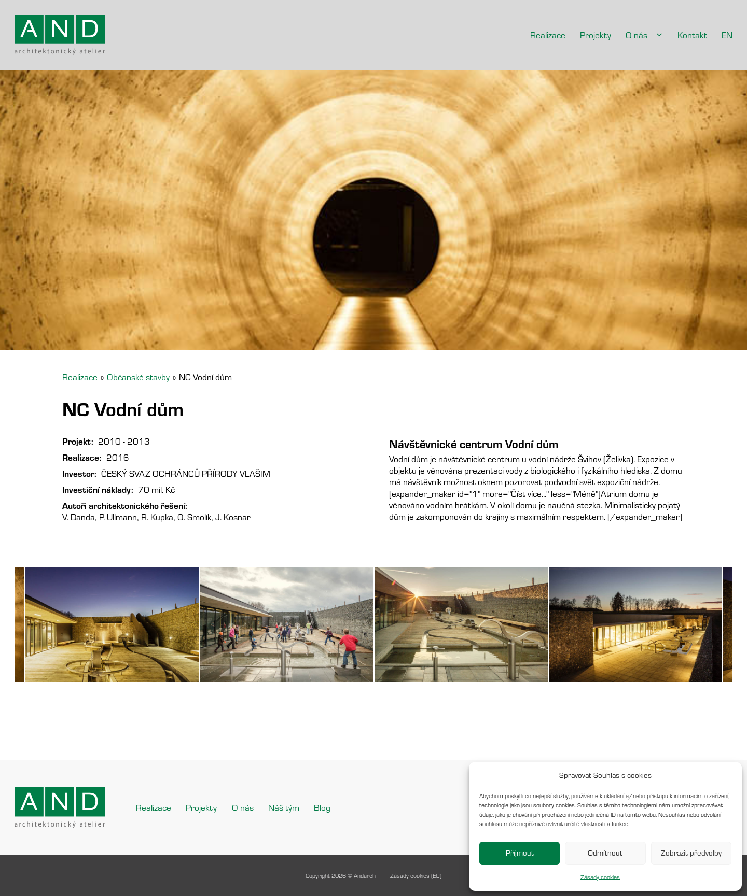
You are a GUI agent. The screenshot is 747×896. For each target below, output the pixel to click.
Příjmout (520, 853)
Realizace (547, 34)
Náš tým (283, 807)
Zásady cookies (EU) (415, 875)
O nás (636, 34)
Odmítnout (605, 853)
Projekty (595, 34)
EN (727, 34)
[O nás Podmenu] (659, 35)
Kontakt (692, 34)
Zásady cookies (600, 877)
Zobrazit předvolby (691, 853)
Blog (322, 807)
